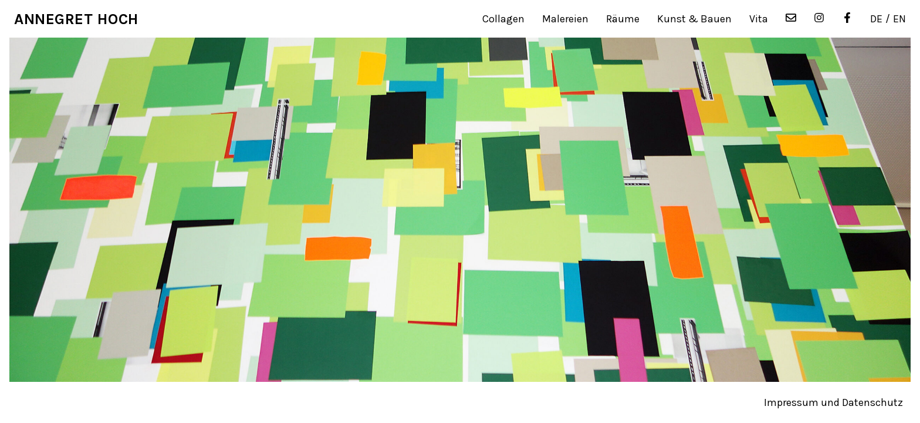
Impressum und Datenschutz (833, 402)
